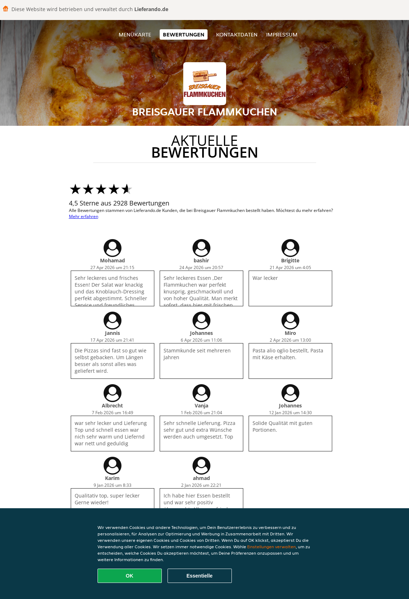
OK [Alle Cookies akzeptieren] (129, 576)
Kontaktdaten (237, 34)
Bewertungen (183, 34)
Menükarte (135, 34)
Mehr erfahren (83, 216)
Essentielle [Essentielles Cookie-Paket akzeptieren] (199, 576)
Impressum (282, 34)
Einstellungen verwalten (271, 546)
